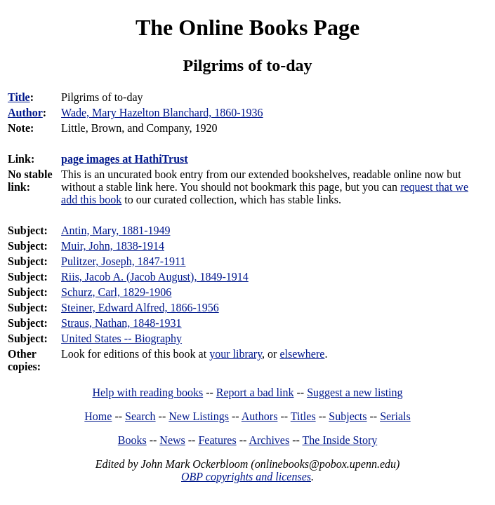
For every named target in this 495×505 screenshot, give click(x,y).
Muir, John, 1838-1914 (112, 246)
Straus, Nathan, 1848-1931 (121, 323)
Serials (395, 416)
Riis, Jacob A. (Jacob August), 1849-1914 (155, 277)
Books (132, 440)
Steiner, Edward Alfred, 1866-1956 (140, 308)
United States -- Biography (121, 338)
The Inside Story (340, 440)
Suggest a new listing (354, 392)
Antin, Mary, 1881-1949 (115, 230)
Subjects (348, 416)
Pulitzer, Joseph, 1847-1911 (123, 261)
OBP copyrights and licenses (246, 477)
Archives (269, 440)
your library (235, 354)
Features (217, 440)
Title (19, 97)
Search (140, 416)
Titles (303, 416)
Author (25, 113)
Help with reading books (147, 392)
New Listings (199, 416)
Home (98, 416)
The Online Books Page (247, 27)
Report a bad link (255, 392)
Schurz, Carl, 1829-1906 (116, 292)
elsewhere (301, 354)
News (172, 440)
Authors (260, 416)
